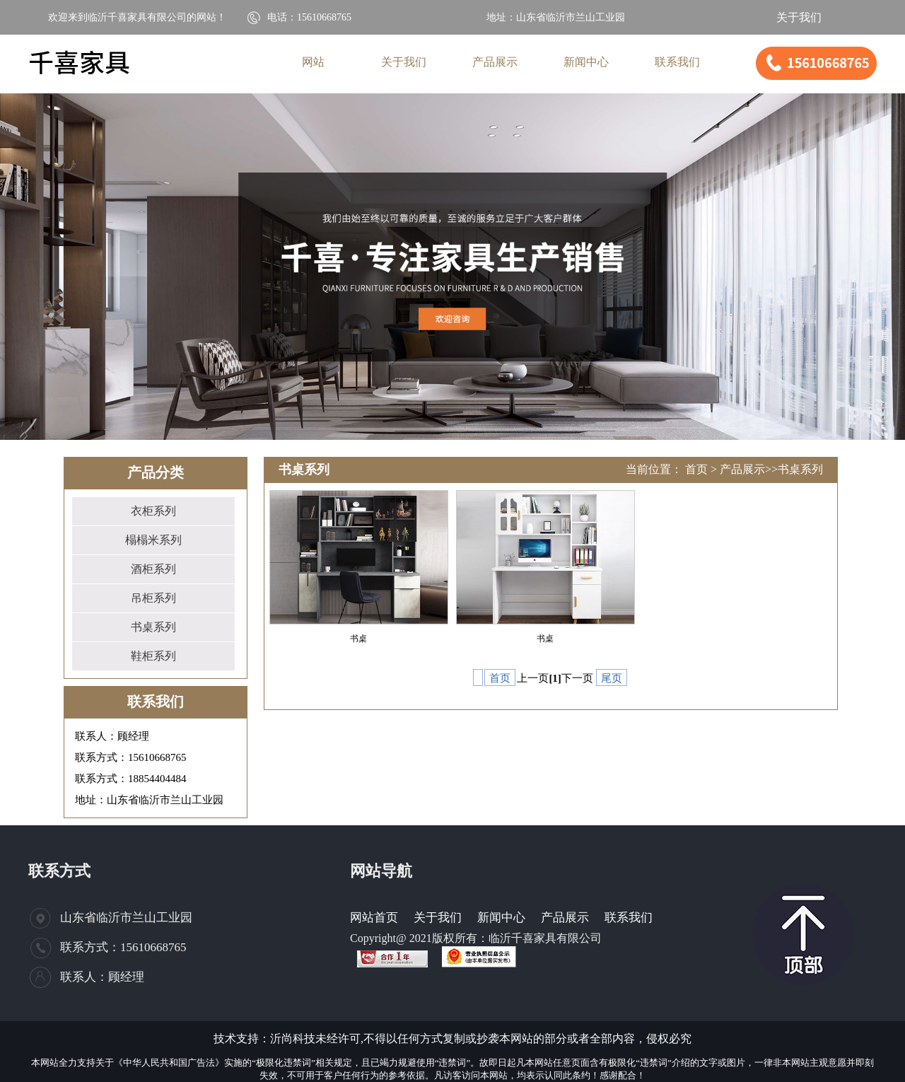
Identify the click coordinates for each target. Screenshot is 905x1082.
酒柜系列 (153, 569)
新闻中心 (501, 917)
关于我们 (799, 17)
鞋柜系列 (153, 656)
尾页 (611, 678)
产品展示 (742, 469)
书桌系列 (153, 627)
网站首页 (374, 917)
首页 (696, 469)
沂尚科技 (292, 1038)
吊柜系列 (153, 598)
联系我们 (629, 917)
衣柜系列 (153, 511)
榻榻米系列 (153, 540)
